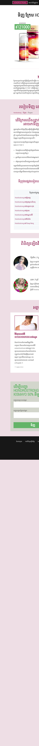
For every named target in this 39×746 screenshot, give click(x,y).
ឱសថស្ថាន (19, 441)
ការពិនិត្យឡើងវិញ (30, 441)
